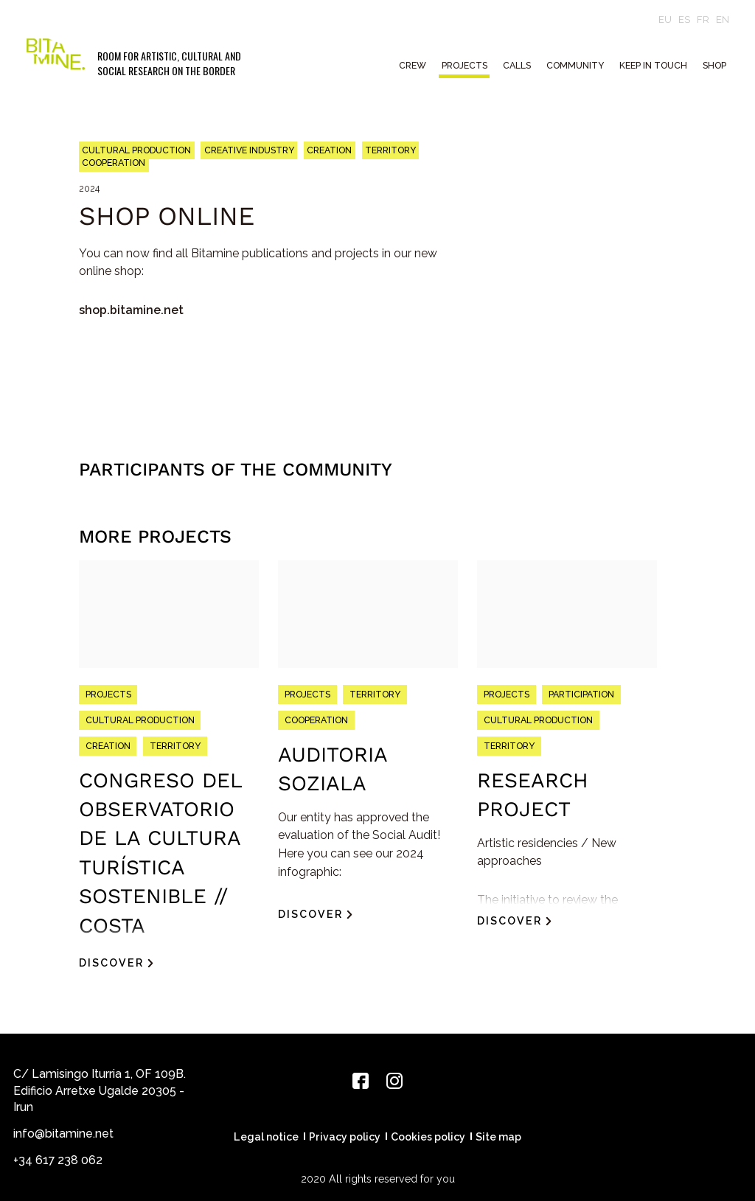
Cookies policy (428, 1137)
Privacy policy (344, 1137)
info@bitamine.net (63, 1134)
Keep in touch (653, 65)
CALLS (517, 65)
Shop (714, 65)
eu (665, 19)
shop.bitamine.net (131, 310)
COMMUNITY (575, 65)
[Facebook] (360, 1081)
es (684, 19)
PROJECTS (464, 65)
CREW (412, 65)
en (722, 19)
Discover (111, 963)
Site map (498, 1137)
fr (703, 19)
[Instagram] (394, 1081)
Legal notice (266, 1137)
